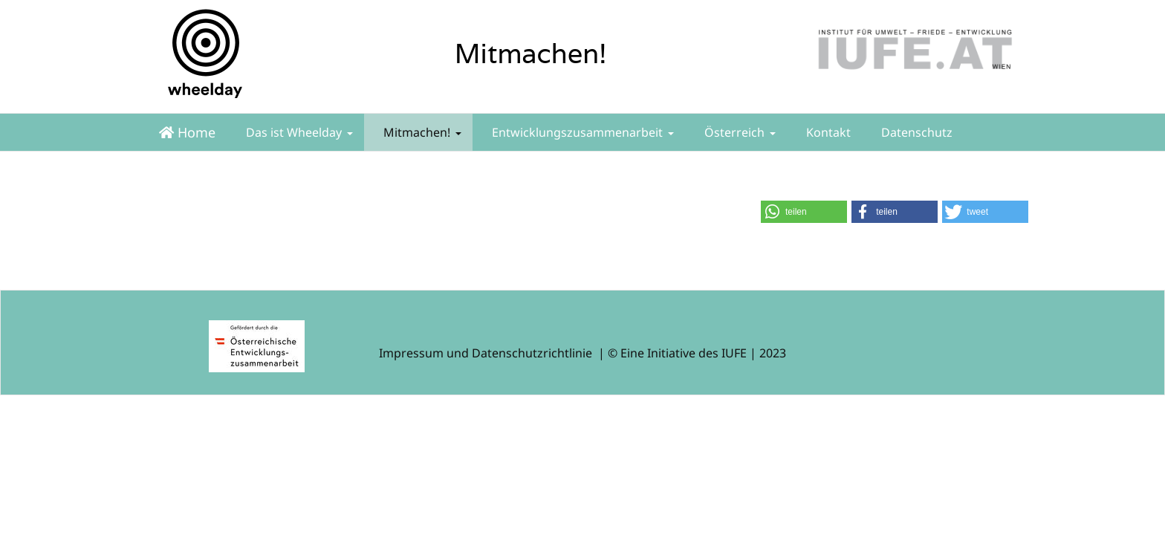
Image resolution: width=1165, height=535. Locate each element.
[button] (804, 212)
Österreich (738, 132)
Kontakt (827, 132)
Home (187, 132)
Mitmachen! (420, 132)
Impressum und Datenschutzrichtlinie (485, 353)
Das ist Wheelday (298, 132)
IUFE (734, 353)
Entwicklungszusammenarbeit (581, 132)
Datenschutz (915, 132)
